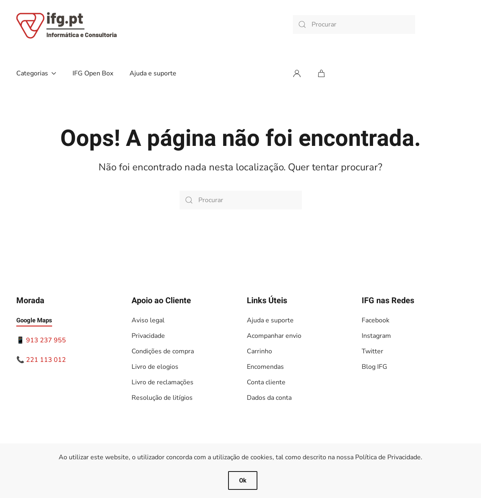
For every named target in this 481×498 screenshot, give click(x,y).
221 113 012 (46, 359)
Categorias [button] (36, 73)
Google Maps (34, 320)
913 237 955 (46, 340)
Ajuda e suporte (153, 73)
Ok (242, 480)
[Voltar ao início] (67, 24)
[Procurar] (354, 24)
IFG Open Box (92, 73)
